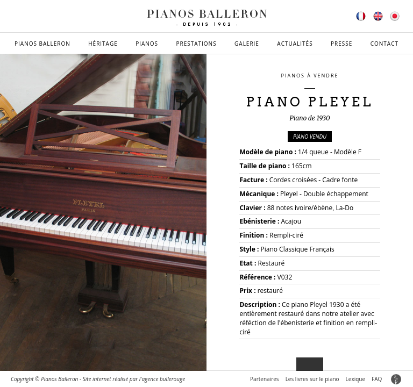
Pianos (147, 43)
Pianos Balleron (42, 43)
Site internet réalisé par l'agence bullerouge (134, 379)
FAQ (377, 379)
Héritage (103, 43)
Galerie (246, 43)
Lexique (355, 379)
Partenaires (264, 379)
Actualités (294, 43)
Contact (384, 43)
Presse (341, 43)
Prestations (196, 43)
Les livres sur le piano (312, 379)
